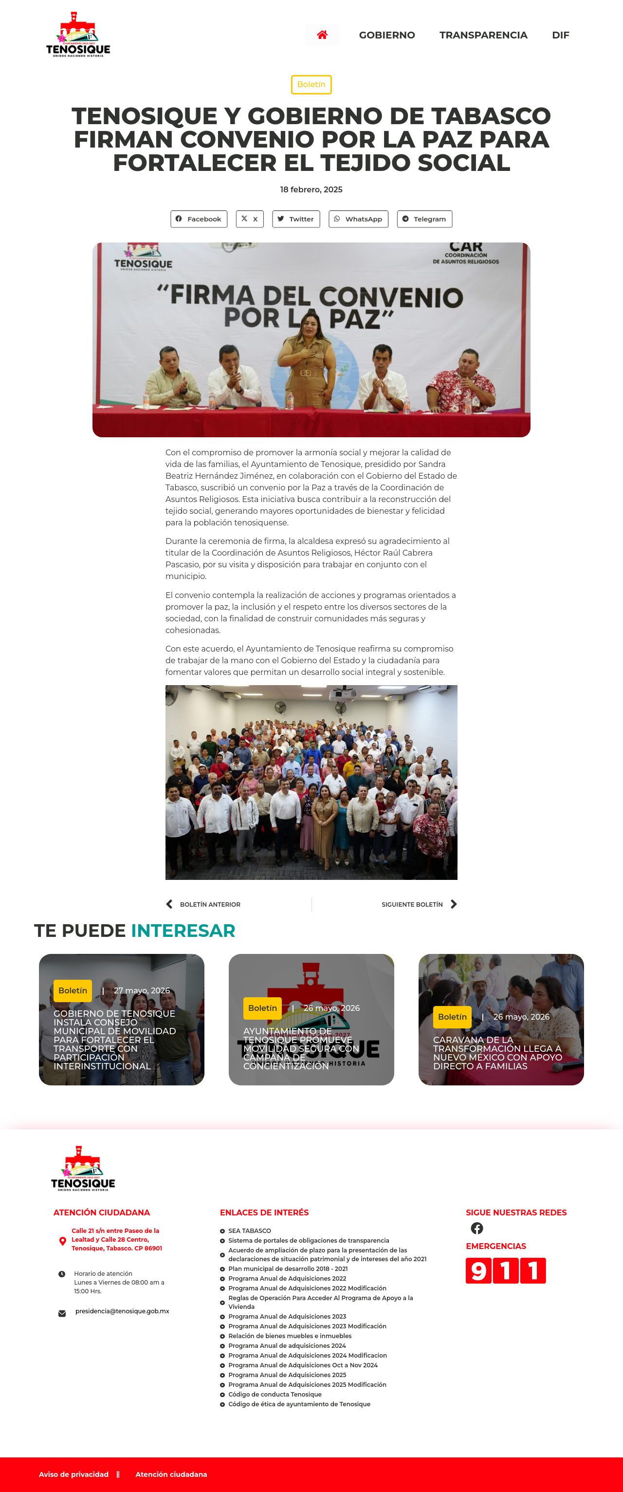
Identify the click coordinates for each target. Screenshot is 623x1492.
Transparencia (486, 35)
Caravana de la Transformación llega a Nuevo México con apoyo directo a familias (498, 1053)
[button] (200, 218)
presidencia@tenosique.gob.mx (122, 1311)
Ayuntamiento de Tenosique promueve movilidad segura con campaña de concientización (301, 1049)
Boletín (311, 84)
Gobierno (389, 35)
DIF (563, 35)
